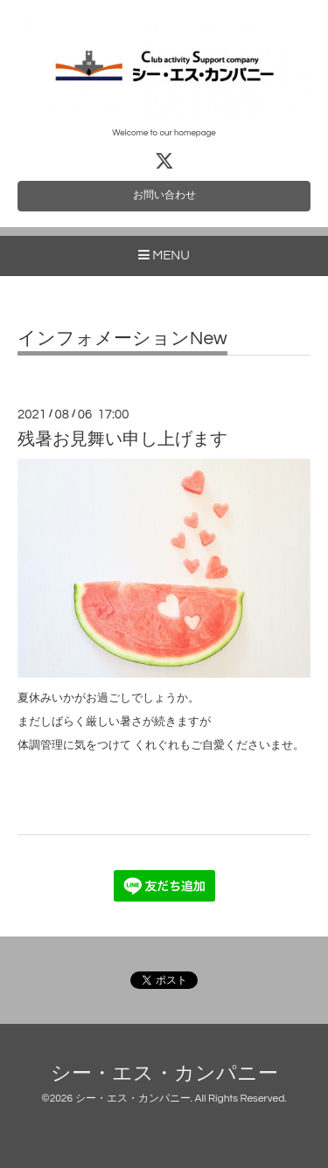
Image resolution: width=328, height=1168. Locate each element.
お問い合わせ (164, 195)
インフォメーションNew (122, 338)
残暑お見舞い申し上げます (122, 439)
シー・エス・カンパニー (164, 1074)
